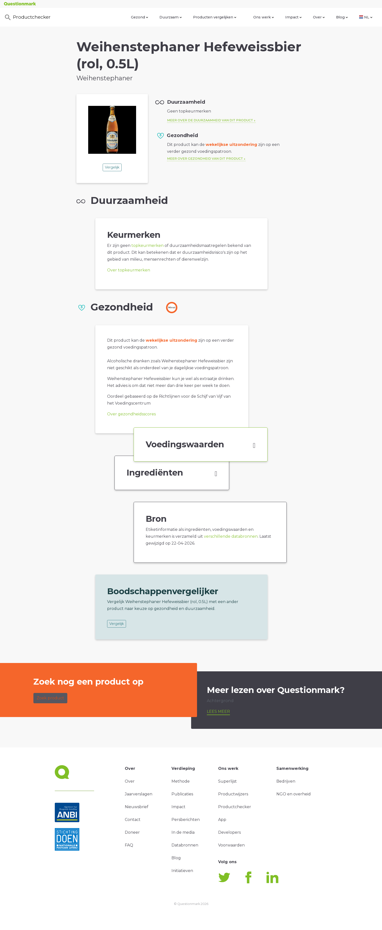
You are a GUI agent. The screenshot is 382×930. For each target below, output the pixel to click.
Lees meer (218, 711)
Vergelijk (112, 167)
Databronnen (184, 845)
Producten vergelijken (214, 17)
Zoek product (50, 698)
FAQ (129, 845)
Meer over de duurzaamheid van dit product (210, 120)
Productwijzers (233, 794)
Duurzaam (170, 17)
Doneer (132, 832)
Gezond (139, 17)
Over (319, 17)
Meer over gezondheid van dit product (205, 158)
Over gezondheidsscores (131, 414)
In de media (183, 832)
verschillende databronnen (231, 536)
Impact (293, 17)
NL (365, 17)
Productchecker (27, 17)
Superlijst (227, 781)
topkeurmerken (147, 245)
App (222, 819)
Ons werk (263, 17)
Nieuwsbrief (136, 806)
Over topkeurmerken (128, 270)
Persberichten (185, 819)
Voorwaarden (231, 845)
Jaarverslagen (138, 794)
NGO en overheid (293, 794)
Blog (342, 17)
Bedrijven (285, 781)
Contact (133, 819)
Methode (180, 781)
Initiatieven (182, 870)
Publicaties (182, 794)
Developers (229, 832)
